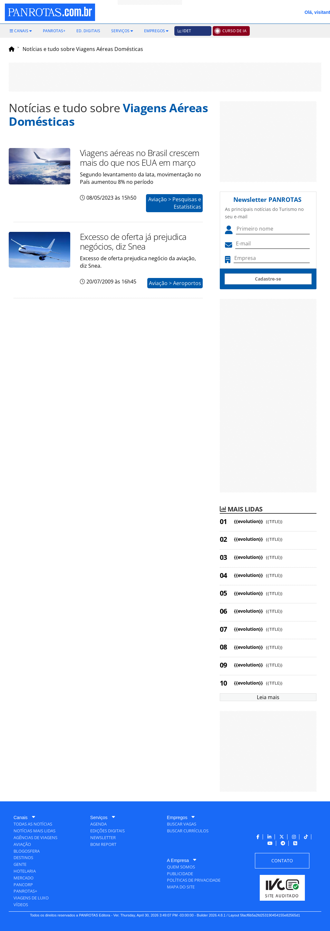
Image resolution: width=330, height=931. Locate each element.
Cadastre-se (268, 279)
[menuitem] (21, 31)
